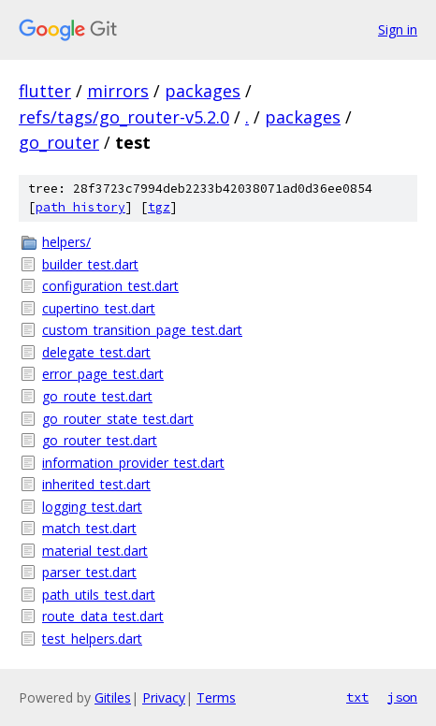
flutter (45, 91)
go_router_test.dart (99, 440)
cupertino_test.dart (98, 308)
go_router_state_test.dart (118, 419)
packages (202, 91)
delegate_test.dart (96, 352)
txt (357, 697)
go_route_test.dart (97, 396)
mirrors (118, 91)
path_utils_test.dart (98, 594)
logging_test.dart (92, 506)
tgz (159, 207)
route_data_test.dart (103, 616)
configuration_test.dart (110, 286)
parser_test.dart (89, 572)
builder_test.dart (90, 264)
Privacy (163, 697)
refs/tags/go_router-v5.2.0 (124, 117)
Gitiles (112, 697)
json (402, 697)
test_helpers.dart (92, 638)
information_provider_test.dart (133, 463)
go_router (59, 142)
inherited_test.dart (96, 484)
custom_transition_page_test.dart (142, 330)
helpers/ (66, 242)
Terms (216, 697)
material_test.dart (95, 550)
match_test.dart (89, 528)
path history (80, 207)
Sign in (397, 29)
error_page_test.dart (103, 374)
